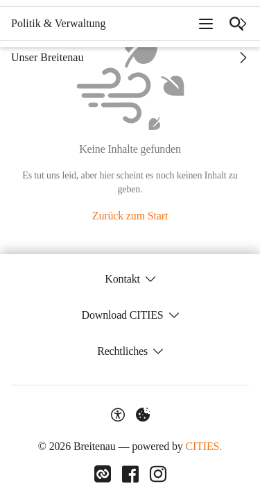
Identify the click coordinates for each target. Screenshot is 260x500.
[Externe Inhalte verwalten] (142, 414)
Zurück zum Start (130, 216)
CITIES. (203, 446)
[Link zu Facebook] (130, 474)
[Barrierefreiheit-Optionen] (117, 414)
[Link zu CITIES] (102, 474)
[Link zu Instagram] (158, 474)
